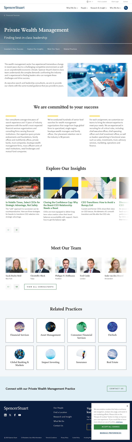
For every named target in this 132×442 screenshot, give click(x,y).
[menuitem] (13, 49)
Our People (58, 408)
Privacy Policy (64, 437)
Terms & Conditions (51, 437)
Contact (125, 1)
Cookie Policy (76, 437)
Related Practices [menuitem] (70, 49)
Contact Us (58, 426)
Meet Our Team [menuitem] (53, 49)
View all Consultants (40, 287)
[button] (16, 230)
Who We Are (115, 8)
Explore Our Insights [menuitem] (35, 49)
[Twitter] (10, 415)
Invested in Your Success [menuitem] (13, 49)
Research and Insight (63, 417)
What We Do (72, 8)
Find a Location (102, 1)
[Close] (127, 406)
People (84, 8)
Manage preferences (110, 433)
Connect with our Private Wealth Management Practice (40, 389)
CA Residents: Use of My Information (31, 437)
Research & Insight (99, 8)
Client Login (115, 1)
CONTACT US (117, 389)
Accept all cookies (111, 427)
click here (119, 422)
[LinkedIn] (5, 415)
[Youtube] (19, 415)
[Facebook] (15, 415)
